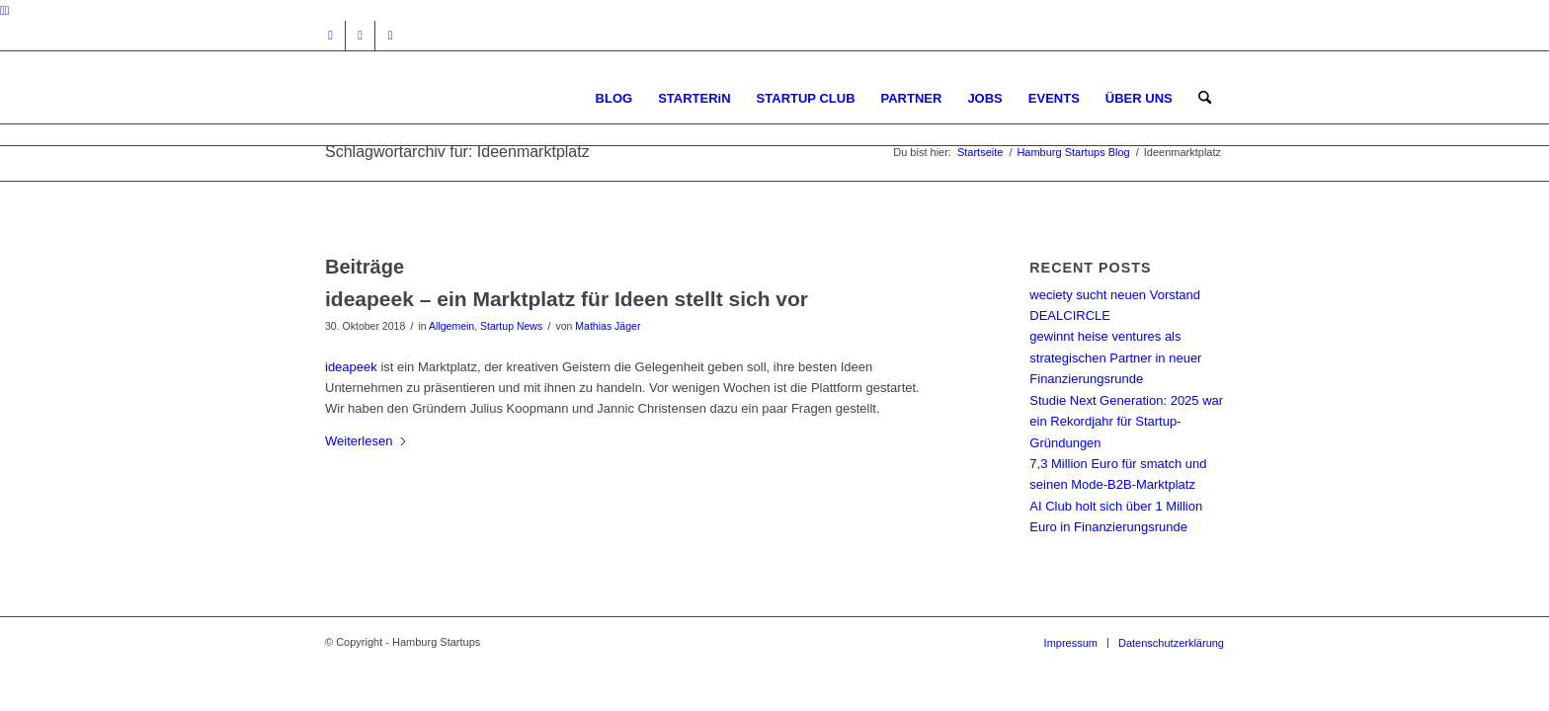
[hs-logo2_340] (473, 98)
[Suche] (1204, 98)
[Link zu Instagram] (330, 35)
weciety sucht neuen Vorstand (1114, 294)
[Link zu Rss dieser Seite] (390, 35)
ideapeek (351, 366)
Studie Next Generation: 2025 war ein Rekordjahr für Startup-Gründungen (1126, 421)
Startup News (511, 326)
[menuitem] (614, 98)
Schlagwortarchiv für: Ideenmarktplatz (457, 151)
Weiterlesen (366, 441)
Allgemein (451, 326)
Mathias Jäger (607, 326)
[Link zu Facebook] (360, 35)
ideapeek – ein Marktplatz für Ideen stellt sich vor (566, 298)
